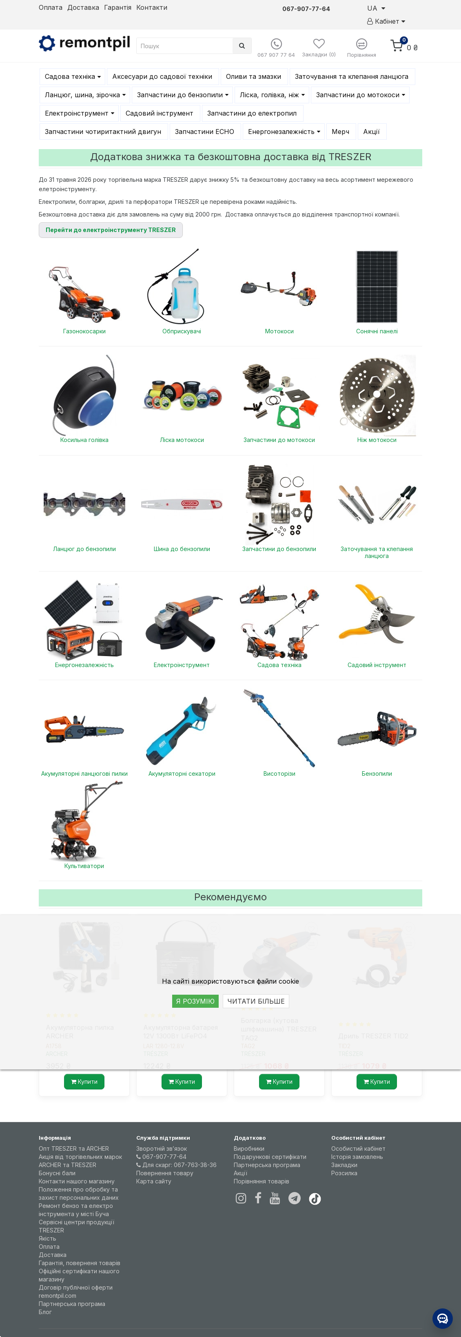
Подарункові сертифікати (270, 1156)
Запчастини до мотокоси (279, 439)
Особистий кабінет (358, 1148)
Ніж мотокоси (377, 439)
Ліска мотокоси (182, 439)
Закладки (344, 1164)
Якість (47, 1238)
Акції (240, 1173)
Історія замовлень (357, 1156)
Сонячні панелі (377, 331)
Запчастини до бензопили (279, 548)
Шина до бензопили (182, 548)
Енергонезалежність (84, 664)
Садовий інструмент (377, 664)
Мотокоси (279, 331)
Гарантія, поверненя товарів (79, 1262)
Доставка (83, 7)
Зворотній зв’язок (161, 1148)
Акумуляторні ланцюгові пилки (84, 773)
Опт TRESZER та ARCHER (74, 1148)
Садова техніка (279, 664)
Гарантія (117, 7)
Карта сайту (153, 1181)
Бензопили (377, 773)
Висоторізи (279, 773)
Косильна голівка (84, 439)
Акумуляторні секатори (181, 773)
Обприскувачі (181, 331)
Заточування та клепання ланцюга (377, 552)
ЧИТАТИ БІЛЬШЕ (256, 1001)
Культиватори (84, 865)
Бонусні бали (57, 1173)
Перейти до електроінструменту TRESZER (111, 229)
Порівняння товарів (261, 1181)
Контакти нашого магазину (77, 1181)
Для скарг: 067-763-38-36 (176, 1164)
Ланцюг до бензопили (84, 548)
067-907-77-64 (161, 1156)
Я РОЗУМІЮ (195, 1001)
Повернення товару (164, 1173)
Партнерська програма (72, 1303)
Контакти (151, 7)
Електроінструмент (182, 664)
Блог (45, 1311)
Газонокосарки (84, 331)
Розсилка (344, 1173)
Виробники (249, 1148)
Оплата (50, 7)
